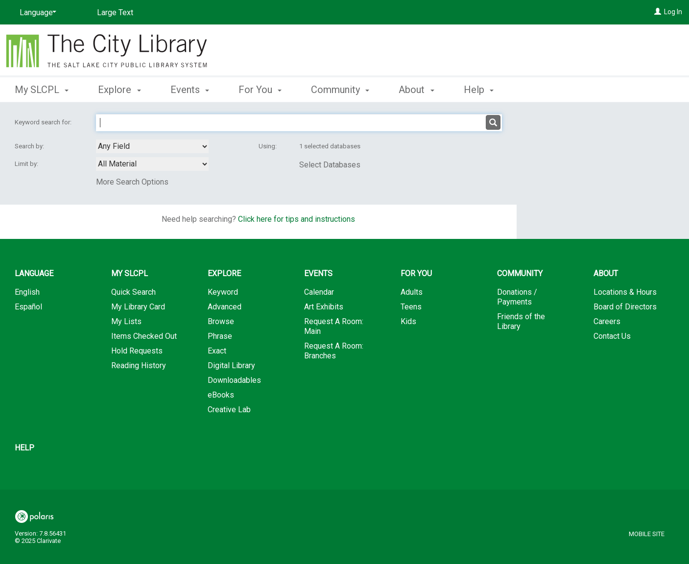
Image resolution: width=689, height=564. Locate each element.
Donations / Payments (517, 296)
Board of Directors (625, 306)
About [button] (416, 89)
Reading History (138, 365)
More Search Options (132, 182)
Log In (673, 12)
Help (24, 447)
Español (28, 306)
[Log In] (657, 12)
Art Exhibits (323, 306)
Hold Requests (137, 350)
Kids (408, 321)
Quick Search (133, 292)
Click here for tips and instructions (296, 219)
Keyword (223, 292)
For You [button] (260, 89)
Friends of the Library (521, 321)
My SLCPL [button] (42, 89)
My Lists (126, 321)
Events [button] (189, 89)
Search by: (30, 146)
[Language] (36, 13)
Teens (411, 306)
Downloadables (234, 380)
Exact (217, 350)
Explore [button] (119, 89)
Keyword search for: (44, 122)
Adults (412, 292)
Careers (607, 321)
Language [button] (34, 273)
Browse (221, 321)
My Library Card (138, 306)
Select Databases (329, 164)
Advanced (224, 306)
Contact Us (612, 336)
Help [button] (479, 89)
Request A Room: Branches (333, 350)
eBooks (221, 395)
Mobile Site (647, 534)
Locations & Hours (625, 292)
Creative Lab (229, 409)
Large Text (115, 12)
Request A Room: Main (333, 326)
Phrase (220, 336)
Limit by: (27, 163)
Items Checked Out (144, 336)
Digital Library (231, 365)
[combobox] (152, 146)
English (27, 292)
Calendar (319, 292)
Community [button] (340, 89)
